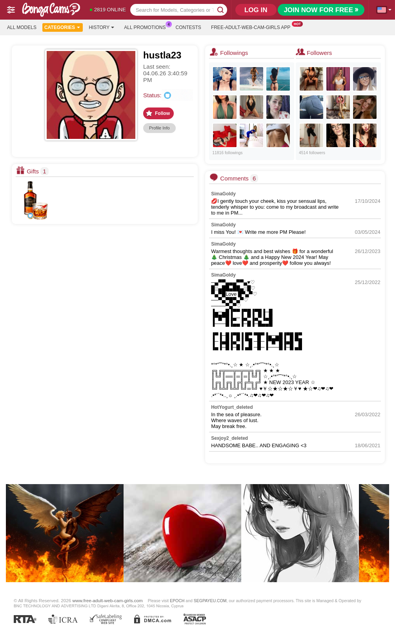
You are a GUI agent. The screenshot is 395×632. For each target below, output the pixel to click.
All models (21, 27)
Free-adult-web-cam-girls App (252, 26)
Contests (188, 27)
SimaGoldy (223, 194)
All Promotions (146, 26)
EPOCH (177, 600)
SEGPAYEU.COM (210, 600)
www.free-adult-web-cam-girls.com (108, 600)
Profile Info (159, 128)
